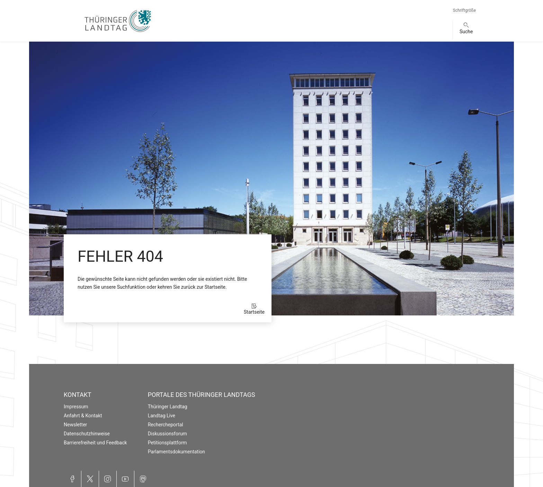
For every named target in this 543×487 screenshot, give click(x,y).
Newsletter (75, 424)
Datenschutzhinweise (87, 433)
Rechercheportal (165, 424)
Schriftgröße (464, 10)
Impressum (76, 406)
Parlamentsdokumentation (176, 451)
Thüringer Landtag (167, 406)
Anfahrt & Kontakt (83, 415)
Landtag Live (161, 415)
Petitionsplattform (167, 442)
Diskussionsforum (167, 433)
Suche (466, 31)
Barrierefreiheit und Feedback (95, 442)
